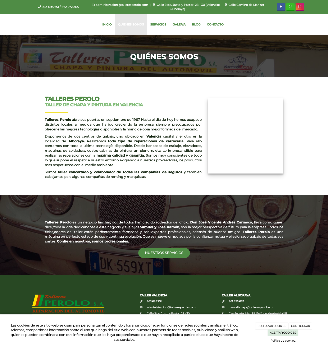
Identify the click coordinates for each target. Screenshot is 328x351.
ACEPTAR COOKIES (283, 332)
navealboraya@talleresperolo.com (252, 307)
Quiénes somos (131, 24)
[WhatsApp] (290, 7)
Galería (179, 24)
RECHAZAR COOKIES (272, 326)
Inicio (107, 24)
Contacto (215, 24)
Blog (196, 24)
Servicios (158, 24)
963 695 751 (50, 7)
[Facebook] (281, 7)
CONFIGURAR (300, 326)
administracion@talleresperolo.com (122, 4)
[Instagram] (300, 7)
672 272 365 (70, 7)
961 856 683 (236, 301)
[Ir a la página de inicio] (2, 24)
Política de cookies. (283, 340)
